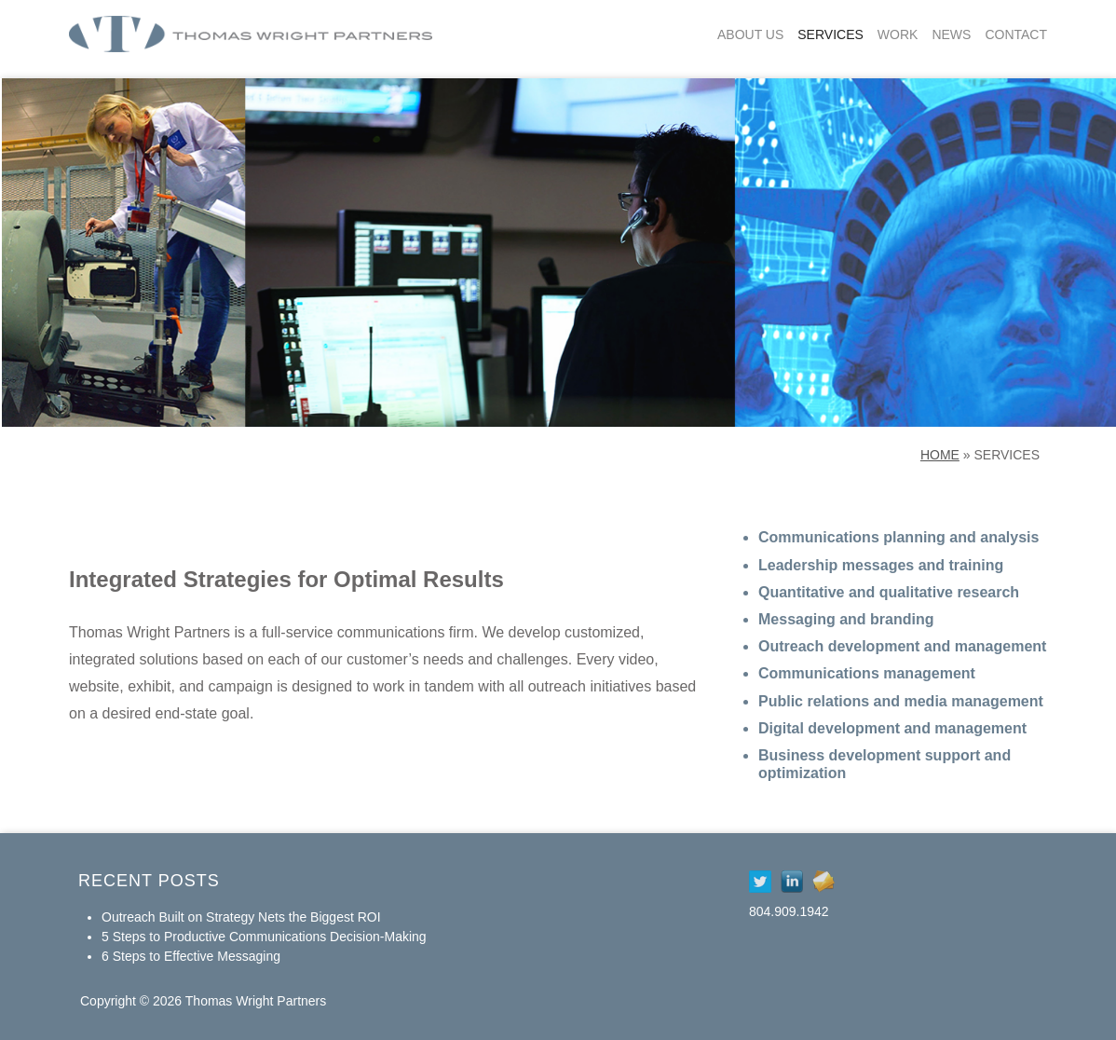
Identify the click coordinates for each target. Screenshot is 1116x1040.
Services (830, 34)
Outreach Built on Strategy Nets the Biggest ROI (241, 917)
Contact (1016, 34)
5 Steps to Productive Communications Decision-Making (264, 936)
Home (939, 454)
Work (898, 34)
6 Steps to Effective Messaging (191, 956)
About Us (750, 34)
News (951, 34)
